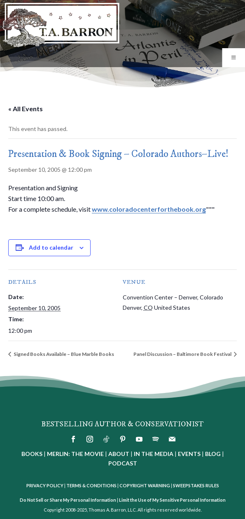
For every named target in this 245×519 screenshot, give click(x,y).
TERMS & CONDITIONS (91, 485)
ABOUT (118, 453)
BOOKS (31, 453)
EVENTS (189, 453)
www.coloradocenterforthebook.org (149, 209)
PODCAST (122, 463)
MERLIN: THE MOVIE (75, 453)
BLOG (213, 453)
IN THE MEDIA (153, 453)
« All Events (25, 108)
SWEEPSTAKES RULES (196, 485)
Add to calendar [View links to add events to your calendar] (51, 247)
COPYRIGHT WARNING (144, 485)
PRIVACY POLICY (44, 485)
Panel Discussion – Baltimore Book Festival (182, 354)
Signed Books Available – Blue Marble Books (63, 354)
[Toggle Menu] (233, 57)
